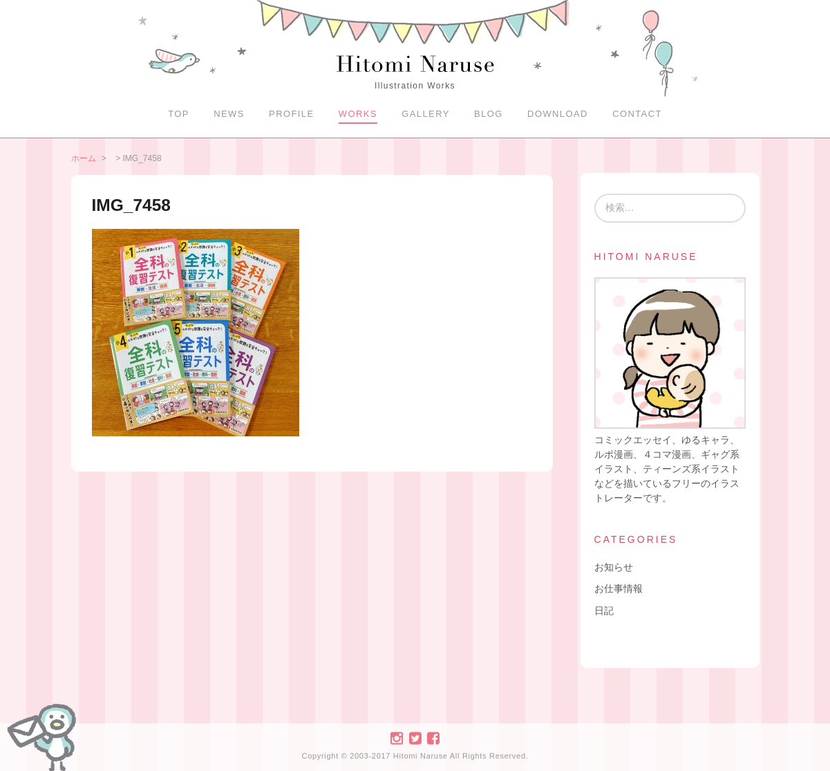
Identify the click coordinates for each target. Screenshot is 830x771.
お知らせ (613, 567)
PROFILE (291, 114)
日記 (604, 610)
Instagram (396, 738)
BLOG (488, 114)
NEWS (229, 114)
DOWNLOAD (557, 114)
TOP (178, 114)
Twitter (414, 738)
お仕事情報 (618, 588)
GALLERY (426, 114)
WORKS (358, 114)
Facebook (433, 738)
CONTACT (637, 114)
